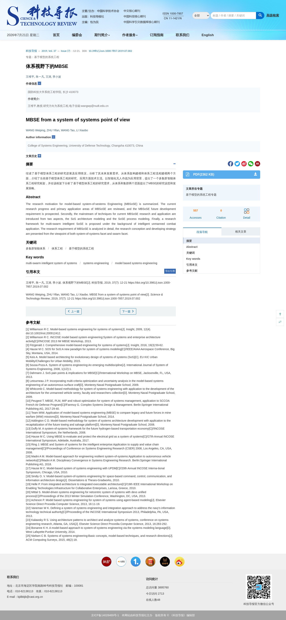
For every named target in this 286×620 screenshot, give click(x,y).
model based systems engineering (136, 263)
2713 (161, 593)
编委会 (77, 35)
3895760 (163, 587)
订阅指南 (156, 35)
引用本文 (191, 264)
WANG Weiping (35, 130)
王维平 (30, 76)
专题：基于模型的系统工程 (42, 57)
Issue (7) (65, 51)
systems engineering (96, 263)
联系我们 (182, 35)
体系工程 (57, 248)
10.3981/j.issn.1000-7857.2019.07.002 (110, 51)
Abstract (192, 246)
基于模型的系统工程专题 (201, 194)
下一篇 (128, 311)
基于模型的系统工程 (81, 248)
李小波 (57, 76)
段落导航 (202, 232)
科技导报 (31, 51)
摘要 (189, 240)
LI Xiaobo (82, 130)
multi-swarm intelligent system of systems (51, 263)
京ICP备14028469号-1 (105, 615)
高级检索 (272, 15)
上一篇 (73, 311)
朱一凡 (40, 76)
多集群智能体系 (35, 248)
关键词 (190, 252)
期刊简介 (102, 35)
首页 (56, 35)
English (208, 35)
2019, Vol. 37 (49, 51)
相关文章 (240, 231)
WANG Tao (68, 130)
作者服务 (130, 35)
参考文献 (191, 270)
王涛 (48, 76)
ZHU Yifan (53, 130)
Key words (193, 258)
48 (158, 599)
